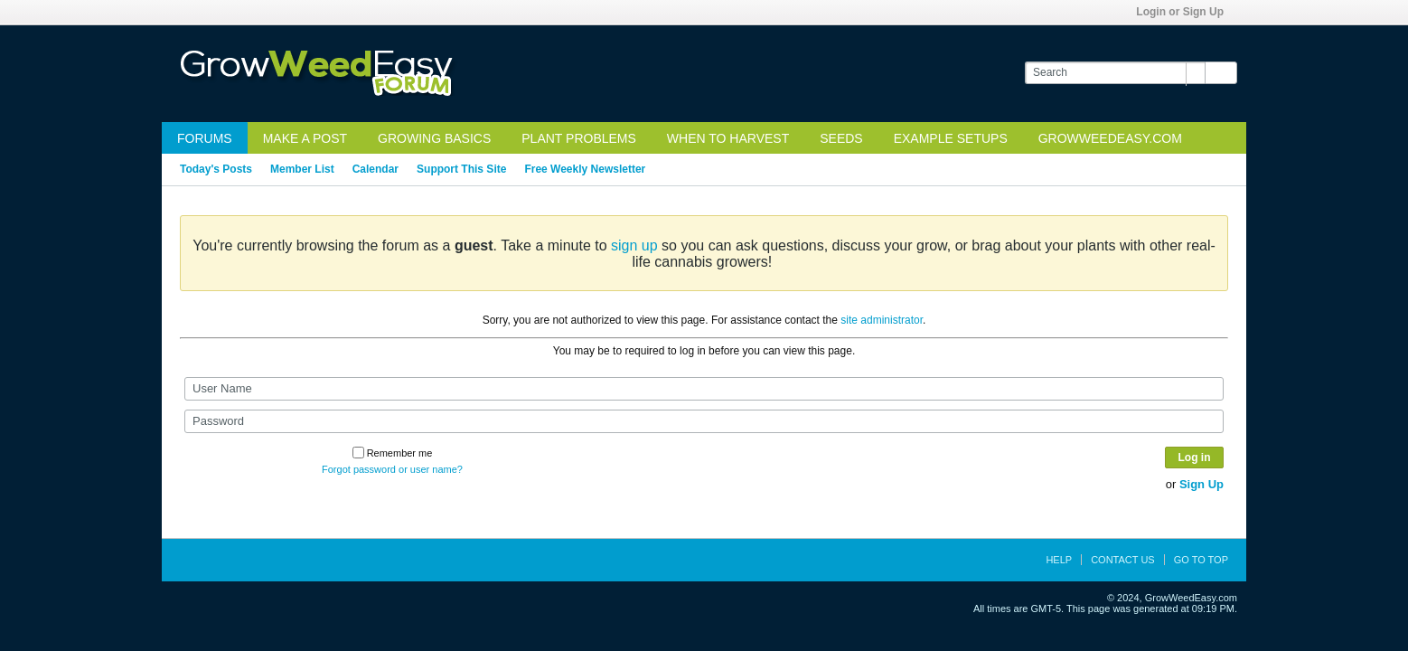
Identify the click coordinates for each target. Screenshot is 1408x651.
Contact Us (1123, 559)
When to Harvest (728, 138)
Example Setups (951, 138)
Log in (1194, 457)
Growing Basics (434, 138)
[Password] (704, 421)
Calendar (375, 169)
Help (1059, 559)
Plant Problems (578, 138)
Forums (204, 138)
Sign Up (1201, 484)
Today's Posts (216, 169)
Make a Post (305, 138)
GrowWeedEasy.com (1110, 138)
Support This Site (461, 169)
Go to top (1201, 559)
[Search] (1115, 72)
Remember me (392, 453)
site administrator (881, 320)
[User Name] (704, 389)
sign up (634, 245)
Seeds (841, 138)
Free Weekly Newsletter (584, 169)
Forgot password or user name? (392, 469)
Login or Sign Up (1185, 11)
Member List (302, 169)
